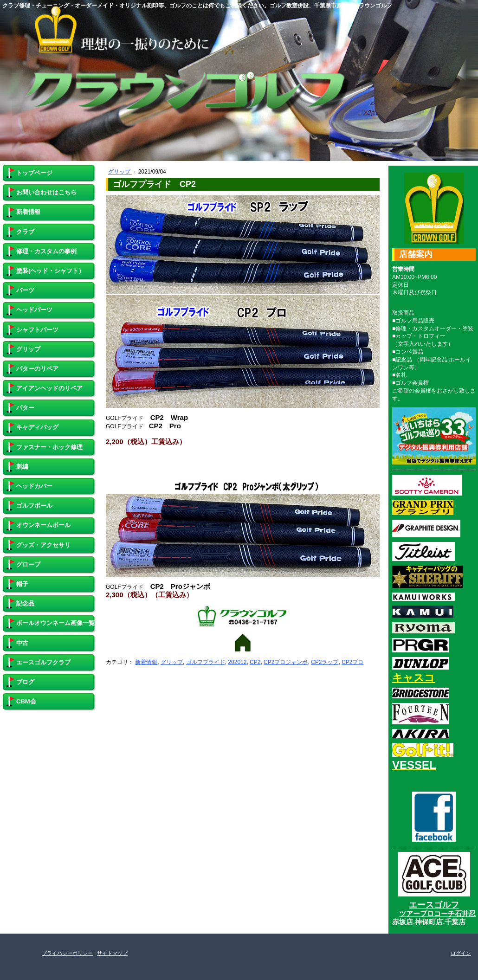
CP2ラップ (324, 662)
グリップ (120, 171)
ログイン (461, 953)
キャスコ (413, 677)
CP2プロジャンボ (286, 662)
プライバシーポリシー (67, 953)
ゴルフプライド (205, 662)
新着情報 (146, 662)
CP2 (255, 662)
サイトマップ (112, 953)
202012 (237, 662)
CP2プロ (352, 662)
